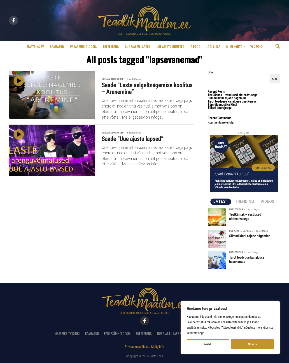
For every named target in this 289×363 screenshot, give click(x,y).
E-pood (195, 46)
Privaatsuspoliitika (137, 347)
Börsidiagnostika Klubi (222, 105)
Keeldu (208, 344)
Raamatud (57, 46)
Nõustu (252, 344)
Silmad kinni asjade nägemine (227, 98)
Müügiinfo (157, 347)
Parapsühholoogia (83, 46)
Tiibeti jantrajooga (219, 108)
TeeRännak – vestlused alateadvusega (232, 95)
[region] (230, 327)
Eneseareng (111, 46)
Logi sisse (213, 46)
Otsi (210, 72)
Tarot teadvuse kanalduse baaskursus (232, 101)
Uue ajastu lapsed (137, 46)
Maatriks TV (35, 46)
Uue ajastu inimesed (170, 46)
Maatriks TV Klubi (67, 333)
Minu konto (234, 46)
